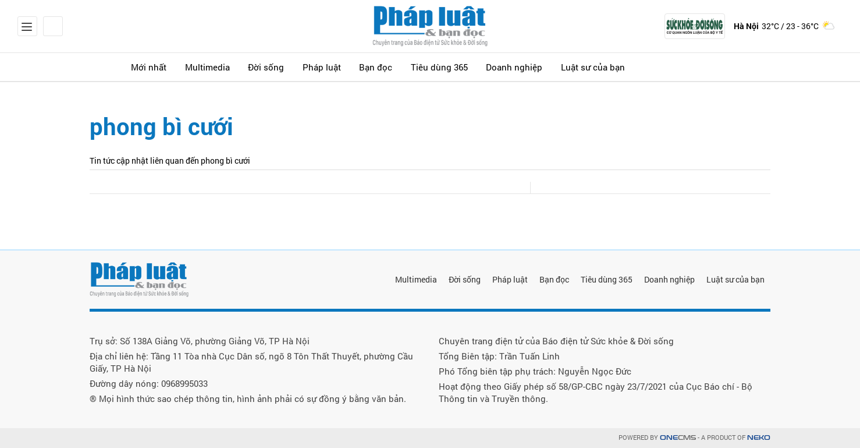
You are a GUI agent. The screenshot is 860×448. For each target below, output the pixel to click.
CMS (678, 438)
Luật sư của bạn (647, 67)
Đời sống (287, 67)
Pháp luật (349, 67)
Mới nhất (157, 67)
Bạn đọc (410, 67)
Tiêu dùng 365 (479, 67)
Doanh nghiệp (561, 67)
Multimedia (222, 67)
